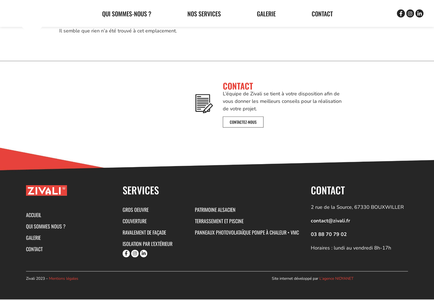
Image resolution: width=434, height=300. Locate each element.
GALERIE (266, 13)
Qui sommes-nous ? (126, 13)
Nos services (204, 13)
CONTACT (322, 13)
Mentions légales (63, 279)
